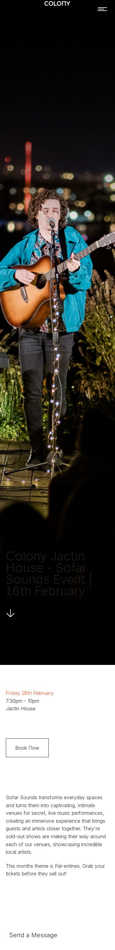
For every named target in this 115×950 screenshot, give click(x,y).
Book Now (27, 748)
